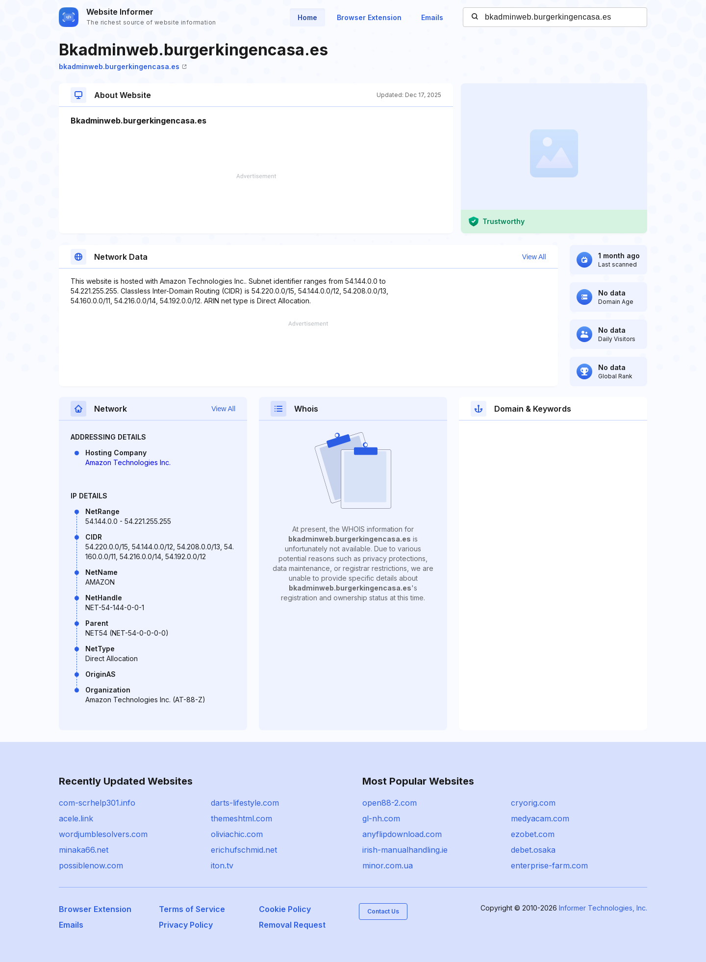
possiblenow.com (91, 865)
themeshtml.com (241, 818)
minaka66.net (83, 850)
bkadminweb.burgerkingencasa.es (123, 66)
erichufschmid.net (244, 850)
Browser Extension (369, 17)
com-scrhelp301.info (97, 803)
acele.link (76, 818)
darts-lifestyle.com (245, 803)
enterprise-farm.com (549, 865)
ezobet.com (533, 834)
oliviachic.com (237, 834)
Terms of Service (192, 909)
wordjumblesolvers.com (103, 834)
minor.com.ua (387, 865)
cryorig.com (533, 803)
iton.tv (222, 865)
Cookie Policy (285, 909)
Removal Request (292, 925)
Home (307, 17)
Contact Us (383, 911)
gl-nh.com (381, 818)
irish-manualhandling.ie (405, 850)
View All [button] (534, 257)
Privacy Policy (186, 925)
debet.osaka (533, 850)
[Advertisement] (256, 203)
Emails (432, 17)
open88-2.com (389, 803)
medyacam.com (540, 818)
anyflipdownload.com (402, 834)
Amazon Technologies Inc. (128, 462)
